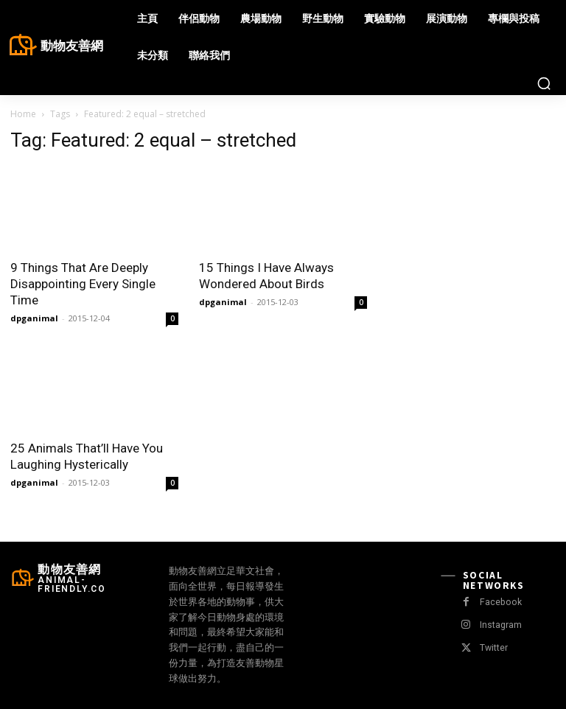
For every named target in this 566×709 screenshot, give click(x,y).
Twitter (493, 648)
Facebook (499, 602)
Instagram (499, 625)
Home (23, 114)
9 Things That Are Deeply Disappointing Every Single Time (83, 283)
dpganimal (34, 318)
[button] (544, 83)
